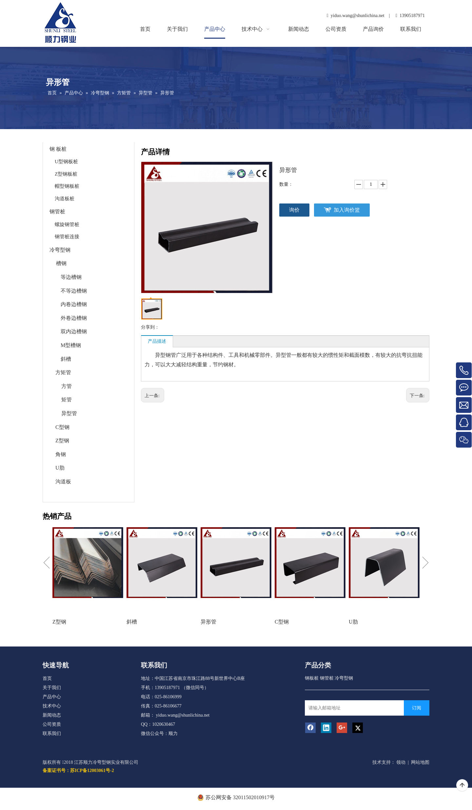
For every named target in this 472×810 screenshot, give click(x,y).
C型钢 (62, 427)
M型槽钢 (71, 345)
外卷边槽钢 (74, 318)
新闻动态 (52, 715)
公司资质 (52, 724)
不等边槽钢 (74, 291)
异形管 (208, 622)
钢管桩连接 (67, 236)
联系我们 (52, 733)
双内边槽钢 (74, 331)
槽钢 (61, 263)
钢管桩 (57, 211)
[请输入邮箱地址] (361, 708)
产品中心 (52, 696)
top (462, 785)
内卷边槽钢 (74, 304)
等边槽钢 (71, 277)
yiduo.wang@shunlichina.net (183, 715)
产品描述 (157, 341)
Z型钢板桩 (66, 174)
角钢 (60, 454)
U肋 (60, 468)
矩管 (66, 399)
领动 (400, 762)
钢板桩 (312, 678)
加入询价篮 (347, 210)
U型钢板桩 (66, 161)
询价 (294, 210)
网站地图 (420, 762)
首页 (47, 678)
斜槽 (66, 359)
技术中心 (52, 706)
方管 (66, 386)
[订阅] (416, 708)
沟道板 (63, 481)
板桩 (61, 149)
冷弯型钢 (59, 250)
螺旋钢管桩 (67, 224)
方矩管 (63, 372)
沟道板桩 (64, 198)
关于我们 (52, 687)
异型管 (69, 413)
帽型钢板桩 (67, 186)
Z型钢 (62, 440)
